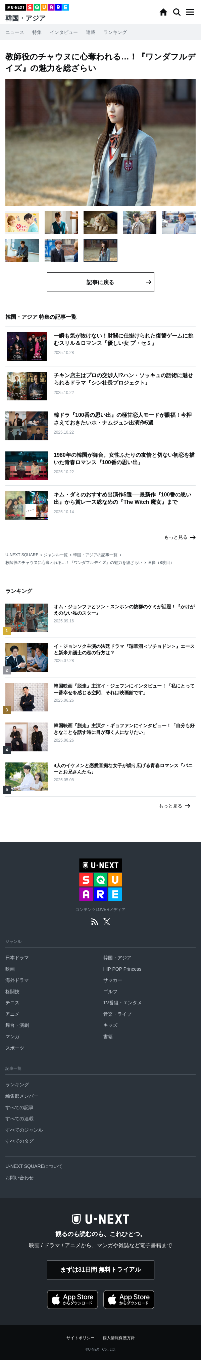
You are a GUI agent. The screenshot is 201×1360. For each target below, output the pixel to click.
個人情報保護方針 (119, 1337)
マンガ (12, 1036)
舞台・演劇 (17, 1025)
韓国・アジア (117, 957)
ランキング (115, 32)
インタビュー (64, 32)
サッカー (112, 980)
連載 (90, 32)
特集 (37, 32)
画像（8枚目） (161, 562)
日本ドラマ (17, 957)
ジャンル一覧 (56, 555)
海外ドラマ (17, 980)
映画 (10, 969)
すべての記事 (19, 1107)
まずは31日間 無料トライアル (100, 1269)
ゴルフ (110, 991)
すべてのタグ (19, 1141)
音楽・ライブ (117, 1014)
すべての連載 (19, 1118)
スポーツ (14, 1048)
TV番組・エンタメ (122, 1002)
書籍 (108, 1036)
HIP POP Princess (122, 969)
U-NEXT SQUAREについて (34, 1166)
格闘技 (12, 991)
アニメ (12, 1014)
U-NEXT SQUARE (21, 555)
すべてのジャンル (24, 1130)
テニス (12, 1002)
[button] (190, 12)
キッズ (110, 1025)
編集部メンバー (21, 1096)
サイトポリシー (80, 1337)
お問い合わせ (19, 1177)
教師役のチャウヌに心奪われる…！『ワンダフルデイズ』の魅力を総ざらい (73, 562)
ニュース (14, 32)
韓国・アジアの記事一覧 (95, 555)
